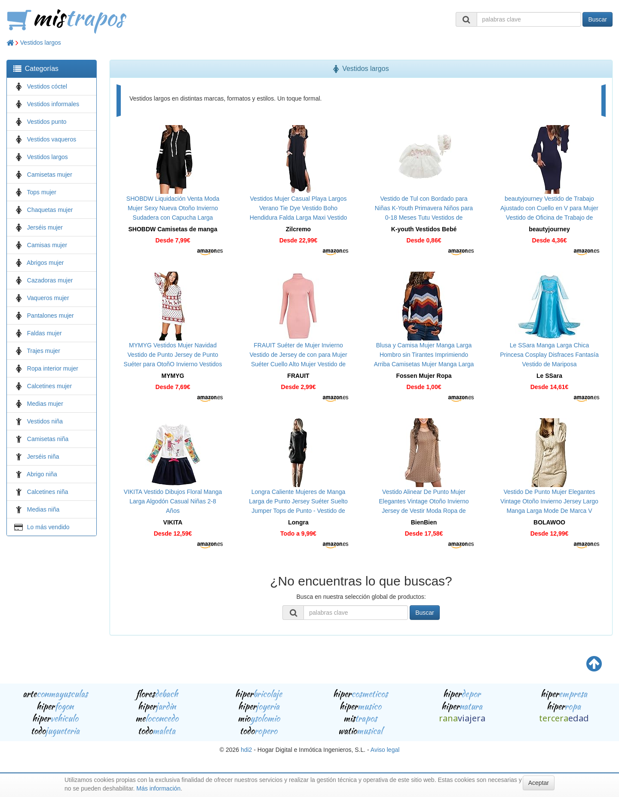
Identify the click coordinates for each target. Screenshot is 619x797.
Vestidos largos (40, 42)
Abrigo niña (42, 474)
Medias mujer (45, 403)
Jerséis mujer (45, 227)
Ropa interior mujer (52, 368)
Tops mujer (41, 192)
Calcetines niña (47, 491)
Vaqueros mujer (48, 297)
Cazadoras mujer (50, 280)
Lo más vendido (48, 527)
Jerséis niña (43, 456)
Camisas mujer (47, 245)
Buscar (597, 19)
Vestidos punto (47, 121)
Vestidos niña (45, 421)
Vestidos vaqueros (51, 139)
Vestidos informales (53, 104)
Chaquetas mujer (50, 209)
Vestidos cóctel (47, 86)
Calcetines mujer (49, 386)
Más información (158, 788)
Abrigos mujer (45, 262)
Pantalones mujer (50, 315)
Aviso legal (385, 749)
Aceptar (538, 782)
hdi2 (246, 749)
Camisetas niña (48, 438)
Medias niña (43, 509)
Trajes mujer (43, 350)
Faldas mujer (44, 333)
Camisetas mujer (49, 174)
